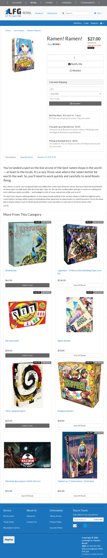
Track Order (8, 522)
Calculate (75, 103)
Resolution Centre (11, 528)
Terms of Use (55, 516)
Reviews (46, 157)
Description (11, 157)
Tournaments (87, 3)
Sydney (49, 3)
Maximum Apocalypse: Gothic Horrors (23, 481)
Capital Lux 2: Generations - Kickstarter (76, 481)
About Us (31, 516)
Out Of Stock (80, 285)
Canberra (66, 3)
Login (86, 23)
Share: (54, 44)
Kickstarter (52, 13)
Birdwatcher (11, 270)
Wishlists (78, 23)
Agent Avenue (64, 340)
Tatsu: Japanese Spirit (15, 411)
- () (98, 13)
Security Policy (56, 528)
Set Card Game (12, 340)
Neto (101, 554)
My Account (8, 516)
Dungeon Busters (66, 411)
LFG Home (17, 3)
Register (94, 23)
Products (39, 13)
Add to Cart (27, 285)
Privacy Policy (56, 522)
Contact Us (32, 522)
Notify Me (75, 63)
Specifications (26, 157)
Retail (34, 3)
